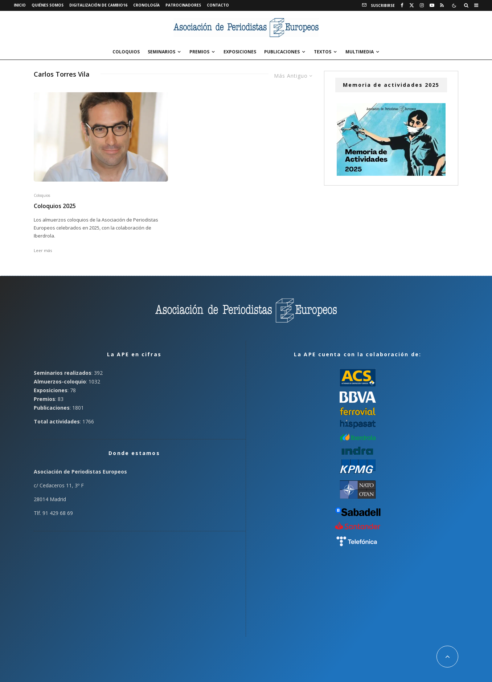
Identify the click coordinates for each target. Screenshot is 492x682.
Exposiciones (240, 52)
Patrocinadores (183, 5)
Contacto (218, 5)
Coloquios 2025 (55, 206)
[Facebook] (402, 5)
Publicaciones (282, 52)
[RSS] (442, 5)
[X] (411, 5)
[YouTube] (432, 5)
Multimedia (359, 52)
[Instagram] (422, 5)
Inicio (20, 5)
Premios (199, 52)
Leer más (43, 250)
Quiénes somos (47, 5)
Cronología (146, 5)
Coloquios (126, 52)
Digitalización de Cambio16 (98, 5)
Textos (322, 52)
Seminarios (161, 52)
